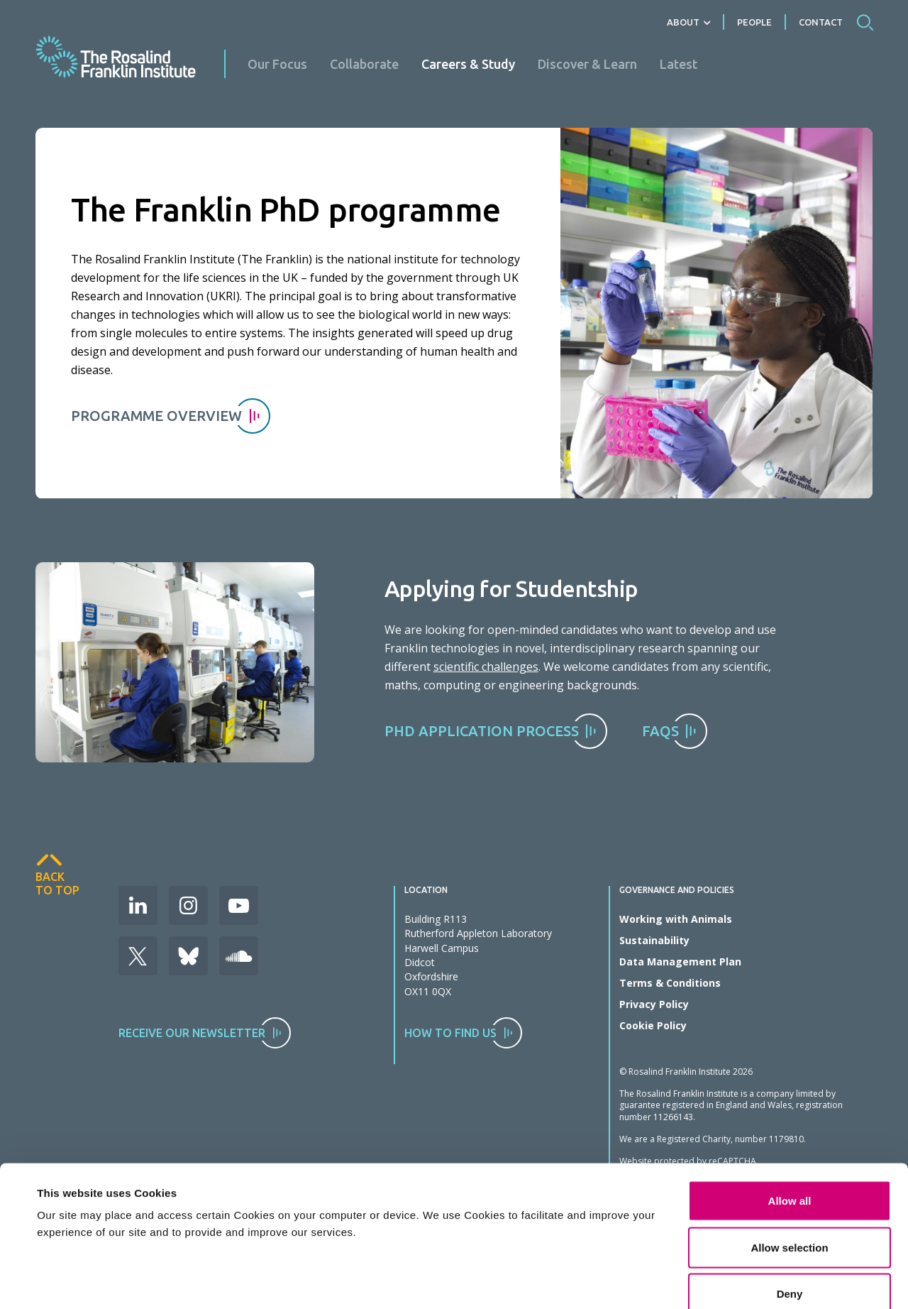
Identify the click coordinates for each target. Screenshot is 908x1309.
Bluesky (188, 955)
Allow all (790, 1094)
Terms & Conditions (670, 983)
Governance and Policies (676, 890)
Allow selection (789, 1141)
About (683, 22)
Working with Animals (675, 919)
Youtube (238, 905)
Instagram (188, 905)
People (754, 22)
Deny (790, 1187)
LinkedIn (137, 905)
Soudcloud (238, 955)
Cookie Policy (653, 1025)
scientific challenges (485, 666)
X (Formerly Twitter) (137, 955)
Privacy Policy (654, 1004)
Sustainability (654, 940)
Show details (635, 1253)
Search (865, 22)
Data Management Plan (680, 961)
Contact (821, 22)
